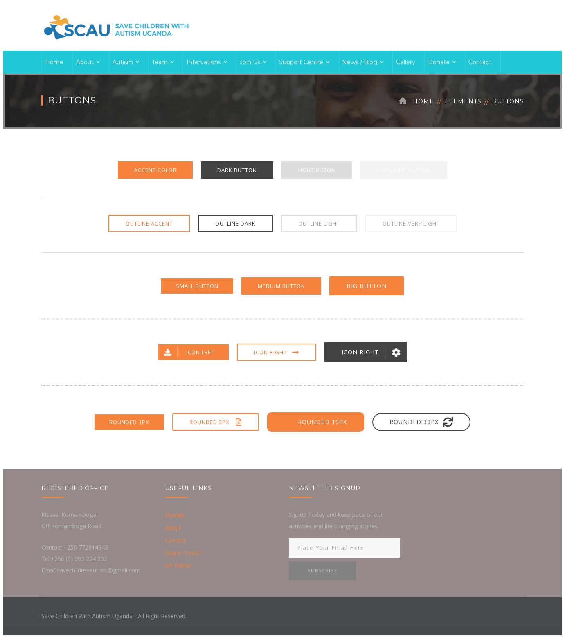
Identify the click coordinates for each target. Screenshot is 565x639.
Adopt (173, 528)
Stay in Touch (183, 553)
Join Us (250, 62)
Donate (439, 62)
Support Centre (301, 62)
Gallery (405, 62)
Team (160, 62)
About (85, 62)
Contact (479, 62)
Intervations (204, 62)
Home (54, 62)
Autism (123, 62)
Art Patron (178, 566)
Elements (463, 101)
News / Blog (359, 62)
